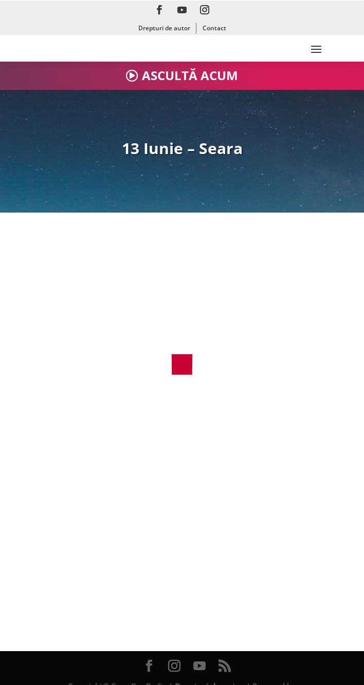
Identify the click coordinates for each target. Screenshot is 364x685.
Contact (214, 28)
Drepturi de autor (164, 28)
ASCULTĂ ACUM (190, 75)
